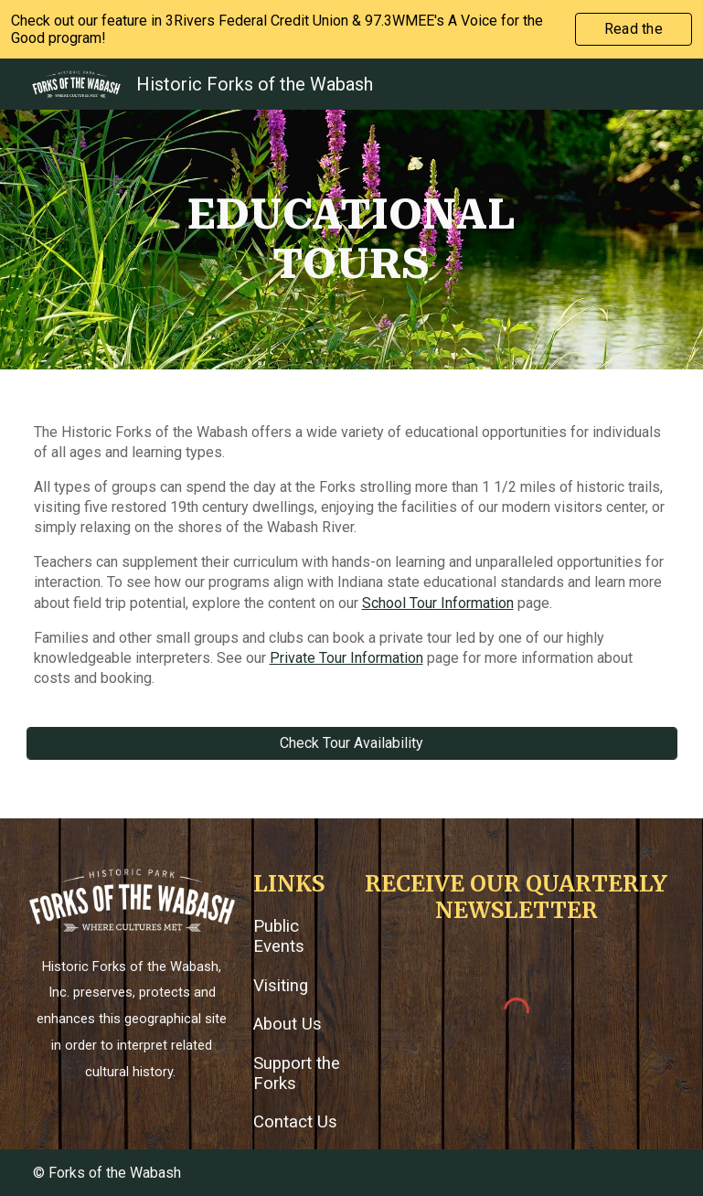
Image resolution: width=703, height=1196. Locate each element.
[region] (351, 29)
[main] (352, 240)
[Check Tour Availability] (351, 743)
